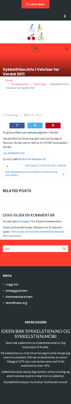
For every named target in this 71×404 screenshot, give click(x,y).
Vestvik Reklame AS (34, 159)
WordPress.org (16, 303)
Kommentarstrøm (19, 297)
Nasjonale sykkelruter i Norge (45, 165)
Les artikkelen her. (14, 153)
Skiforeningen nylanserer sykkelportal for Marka (31, 174)
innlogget (24, 221)
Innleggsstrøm (17, 291)
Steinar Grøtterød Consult (50, 382)
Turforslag (12, 115)
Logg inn (12, 284)
